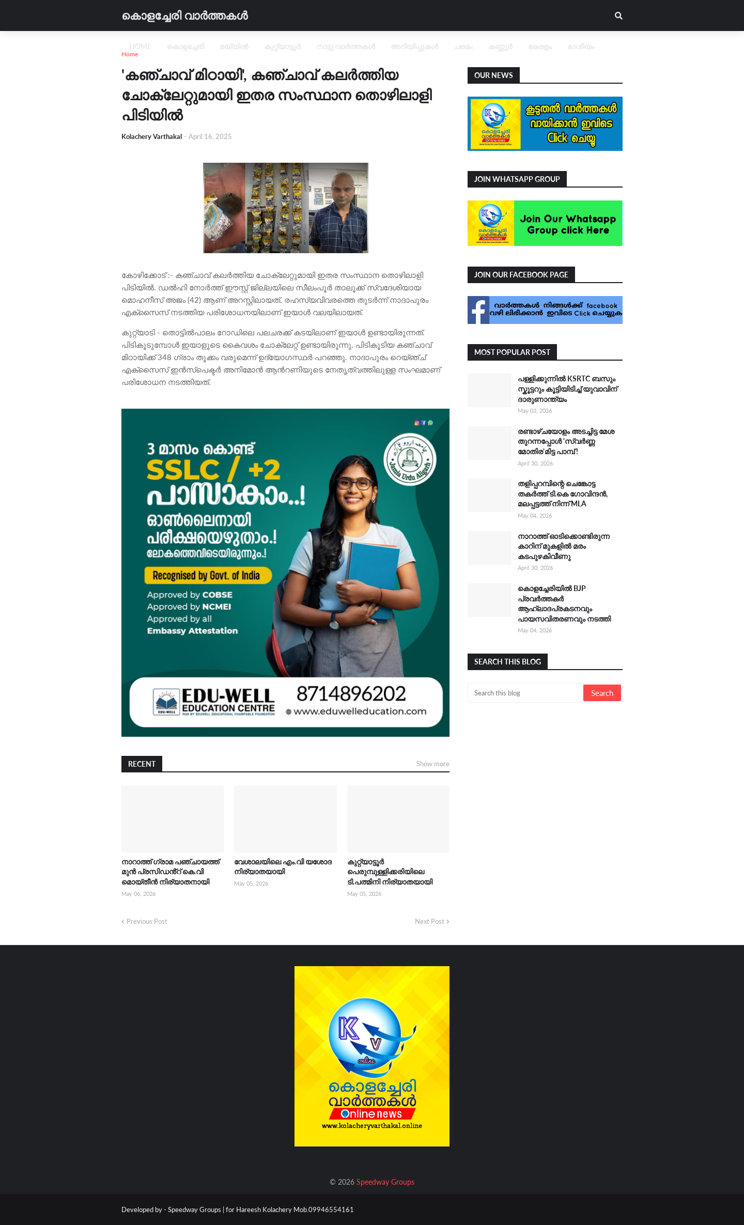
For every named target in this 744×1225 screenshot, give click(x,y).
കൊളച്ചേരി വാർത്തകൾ (184, 15)
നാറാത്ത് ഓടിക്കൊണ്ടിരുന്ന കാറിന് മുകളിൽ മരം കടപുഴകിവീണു (564, 546)
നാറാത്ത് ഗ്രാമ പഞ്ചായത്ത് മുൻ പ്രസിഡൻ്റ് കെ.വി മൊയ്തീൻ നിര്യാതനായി (170, 871)
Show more (433, 763)
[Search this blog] (526, 693)
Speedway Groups (385, 1181)
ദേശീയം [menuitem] (581, 46)
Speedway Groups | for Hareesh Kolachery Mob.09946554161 (260, 1209)
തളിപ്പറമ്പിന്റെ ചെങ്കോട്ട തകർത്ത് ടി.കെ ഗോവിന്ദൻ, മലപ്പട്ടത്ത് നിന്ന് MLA (563, 493)
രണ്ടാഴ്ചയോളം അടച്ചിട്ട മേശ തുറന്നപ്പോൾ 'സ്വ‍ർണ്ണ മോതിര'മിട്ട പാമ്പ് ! (566, 441)
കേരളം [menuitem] (540, 46)
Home (129, 54)
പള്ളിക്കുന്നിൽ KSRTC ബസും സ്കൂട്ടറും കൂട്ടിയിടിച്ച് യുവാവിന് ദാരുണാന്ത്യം (567, 388)
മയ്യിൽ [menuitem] (234, 46)
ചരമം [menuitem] (463, 46)
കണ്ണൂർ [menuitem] (500, 46)
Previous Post (147, 921)
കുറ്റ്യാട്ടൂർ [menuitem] (282, 46)
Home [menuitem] (140, 46)
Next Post (429, 921)
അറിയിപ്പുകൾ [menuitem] (414, 46)
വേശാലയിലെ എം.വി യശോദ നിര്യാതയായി (283, 866)
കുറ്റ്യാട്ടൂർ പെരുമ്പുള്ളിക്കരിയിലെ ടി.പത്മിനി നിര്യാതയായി (389, 871)
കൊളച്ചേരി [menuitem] (185, 46)
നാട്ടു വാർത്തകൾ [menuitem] (345, 46)
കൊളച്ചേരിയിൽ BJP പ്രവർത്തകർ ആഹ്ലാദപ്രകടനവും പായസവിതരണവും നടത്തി (564, 603)
